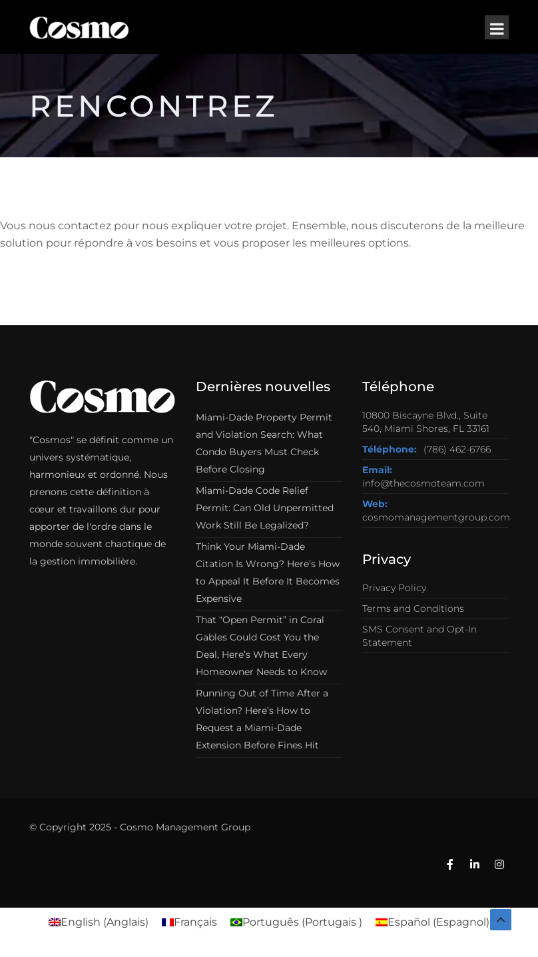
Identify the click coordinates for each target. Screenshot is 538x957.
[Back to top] (500, 919)
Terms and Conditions (413, 608)
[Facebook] (450, 865)
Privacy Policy (394, 588)
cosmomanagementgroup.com (436, 517)
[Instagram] (499, 865)
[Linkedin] (474, 865)
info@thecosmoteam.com (423, 483)
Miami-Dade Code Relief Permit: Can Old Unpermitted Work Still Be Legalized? (265, 507)
